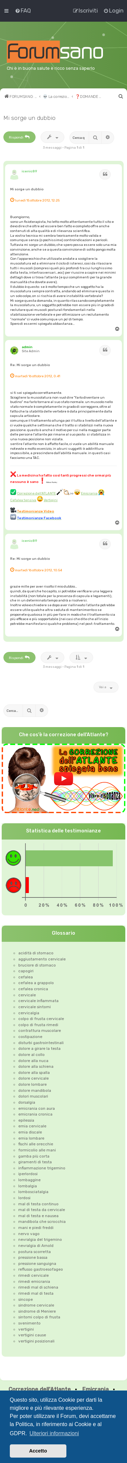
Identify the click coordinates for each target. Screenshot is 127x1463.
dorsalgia (26, 1102)
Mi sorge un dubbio (29, 117)
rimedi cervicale (33, 1275)
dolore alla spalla (34, 1072)
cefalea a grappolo (36, 982)
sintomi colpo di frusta (39, 1317)
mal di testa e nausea (38, 1215)
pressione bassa (32, 1257)
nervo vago (29, 1233)
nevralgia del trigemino (40, 1239)
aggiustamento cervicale (42, 959)
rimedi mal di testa (36, 1293)
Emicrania (89, 493)
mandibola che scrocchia (42, 1221)
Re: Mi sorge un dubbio (30, 365)
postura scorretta (34, 1251)
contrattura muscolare (39, 1030)
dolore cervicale (33, 1078)
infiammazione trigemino (41, 1168)
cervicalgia (28, 1013)
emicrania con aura (36, 1108)
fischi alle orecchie (35, 1144)
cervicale (27, 995)
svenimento (29, 1323)
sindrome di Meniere (37, 1311)
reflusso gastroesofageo (40, 1269)
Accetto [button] (38, 1451)
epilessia (26, 1120)
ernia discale (30, 1132)
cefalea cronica (33, 989)
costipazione (30, 1036)
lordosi (24, 1197)
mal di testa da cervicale (41, 1209)
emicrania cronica (35, 1114)
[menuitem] (23, 10)
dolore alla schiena (36, 1066)
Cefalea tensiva (23, 500)
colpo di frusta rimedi (38, 1024)
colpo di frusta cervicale (41, 1018)
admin (27, 347)
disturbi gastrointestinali (41, 1042)
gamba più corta (33, 1156)
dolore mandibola (34, 1090)
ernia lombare (31, 1138)
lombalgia (27, 1186)
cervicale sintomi (34, 1006)
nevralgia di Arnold (36, 1245)
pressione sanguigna (37, 1263)
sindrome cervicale (36, 1305)
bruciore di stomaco (37, 965)
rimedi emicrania (34, 1281)
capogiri (26, 971)
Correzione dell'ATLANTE (36, 493)
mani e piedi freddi (36, 1227)
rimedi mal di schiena (38, 1287)
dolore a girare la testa (39, 1048)
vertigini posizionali (36, 1341)
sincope (25, 1299)
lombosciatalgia (33, 1191)
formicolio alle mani (37, 1150)
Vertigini (51, 500)
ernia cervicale (32, 1126)
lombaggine (29, 1180)
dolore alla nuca (33, 1060)
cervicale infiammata (38, 1000)
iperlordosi (28, 1173)
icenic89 (29, 171)
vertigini (26, 1329)
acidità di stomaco (36, 953)
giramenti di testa (35, 1162)
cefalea (25, 977)
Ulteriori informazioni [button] (54, 1433)
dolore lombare (32, 1084)
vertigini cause (32, 1335)
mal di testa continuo (38, 1204)
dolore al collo (31, 1054)
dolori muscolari (33, 1096)
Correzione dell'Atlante (39, 1389)
